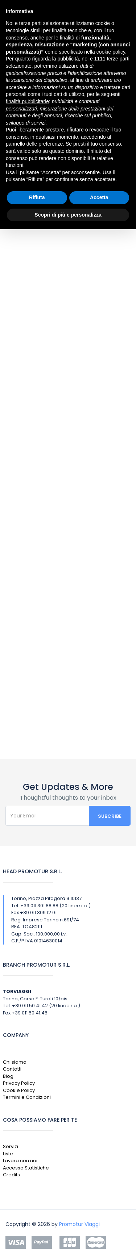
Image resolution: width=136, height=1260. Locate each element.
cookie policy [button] (110, 52)
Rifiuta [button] (37, 197)
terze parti (118, 59)
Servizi (10, 1146)
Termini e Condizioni (27, 1097)
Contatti (12, 1069)
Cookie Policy (19, 1090)
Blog (8, 1076)
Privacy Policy (19, 1083)
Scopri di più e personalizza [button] (67, 215)
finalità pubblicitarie (27, 101)
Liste (8, 1153)
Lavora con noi (20, 1160)
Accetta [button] (99, 197)
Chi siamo (14, 1062)
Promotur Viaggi (79, 1224)
